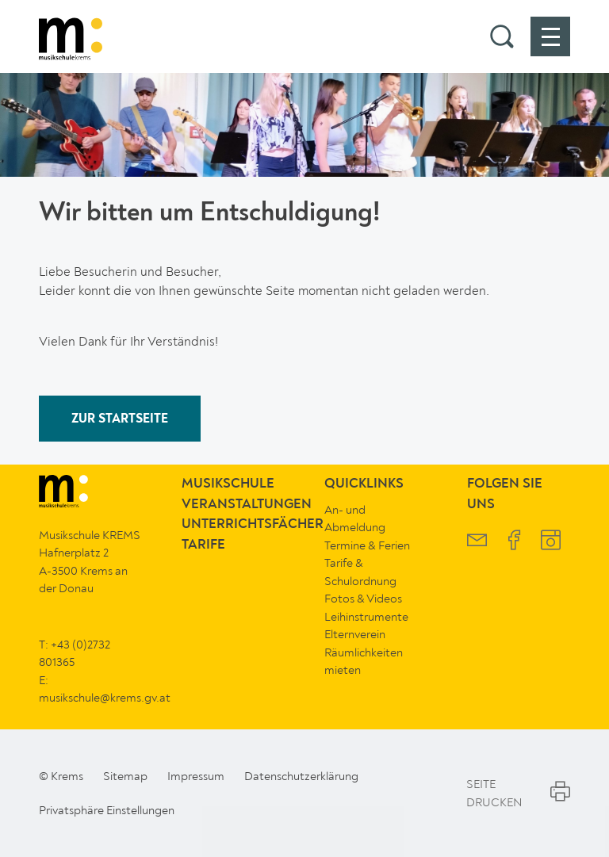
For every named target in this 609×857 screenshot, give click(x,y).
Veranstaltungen (247, 504)
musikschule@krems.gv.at (104, 698)
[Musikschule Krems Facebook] (514, 542)
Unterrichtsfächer (253, 524)
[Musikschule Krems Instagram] (551, 542)
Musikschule (228, 484)
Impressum (195, 776)
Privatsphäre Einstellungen (106, 810)
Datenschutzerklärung (301, 776)
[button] (502, 36)
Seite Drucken (518, 793)
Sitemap (125, 776)
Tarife (203, 545)
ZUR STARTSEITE (119, 419)
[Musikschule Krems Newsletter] (477, 542)
